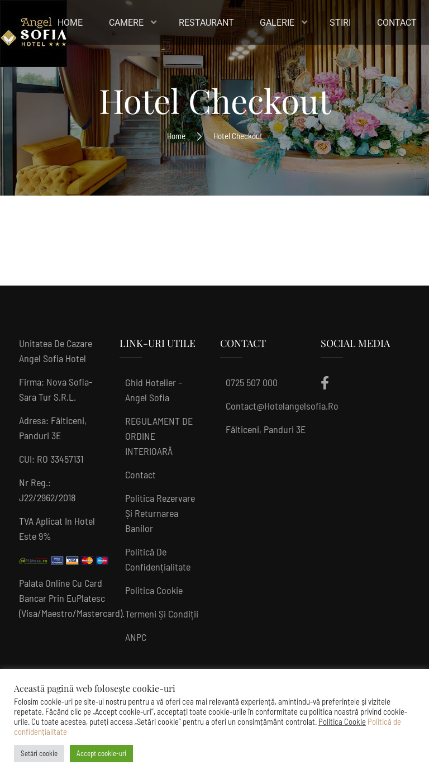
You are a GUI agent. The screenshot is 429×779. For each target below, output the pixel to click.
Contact (140, 474)
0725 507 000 (252, 382)
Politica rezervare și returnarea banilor (160, 513)
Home (176, 136)
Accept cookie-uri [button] (101, 753)
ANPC (135, 637)
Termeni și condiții (161, 613)
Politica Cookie (154, 590)
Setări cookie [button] (39, 753)
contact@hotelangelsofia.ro (282, 406)
